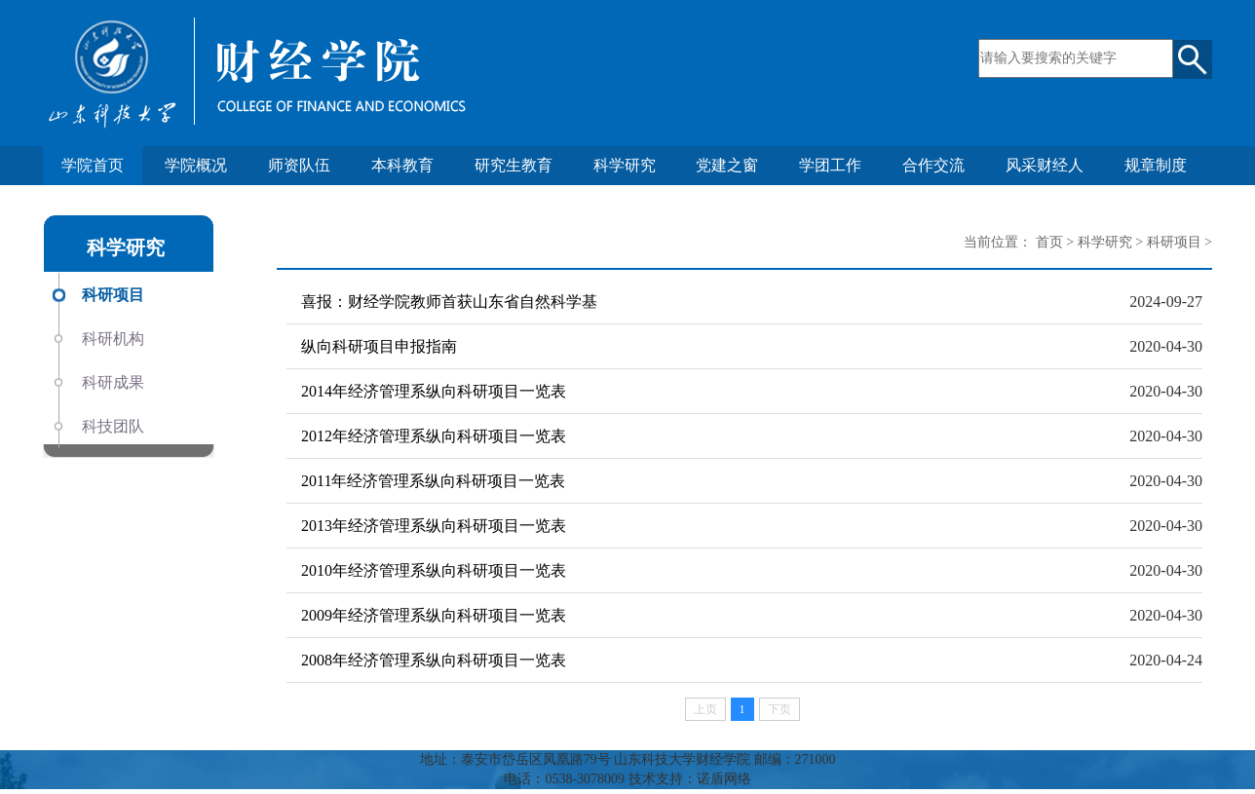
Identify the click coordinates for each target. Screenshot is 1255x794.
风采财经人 (1045, 165)
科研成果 (113, 382)
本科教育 (402, 165)
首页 (1049, 242)
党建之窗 (727, 165)
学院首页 (92, 165)
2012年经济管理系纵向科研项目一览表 (433, 436)
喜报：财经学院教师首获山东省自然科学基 (449, 301)
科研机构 (113, 338)
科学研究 (624, 165)
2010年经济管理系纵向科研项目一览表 (433, 570)
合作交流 (933, 165)
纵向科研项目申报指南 (379, 346)
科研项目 (113, 294)
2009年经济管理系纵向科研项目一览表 (433, 615)
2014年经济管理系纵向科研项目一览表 (433, 391)
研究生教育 (513, 165)
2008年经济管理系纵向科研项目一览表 (433, 660)
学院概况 (196, 165)
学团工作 (830, 165)
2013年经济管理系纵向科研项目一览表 (433, 525)
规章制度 (1155, 165)
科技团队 (113, 426)
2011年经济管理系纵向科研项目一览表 (433, 481)
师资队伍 (299, 165)
